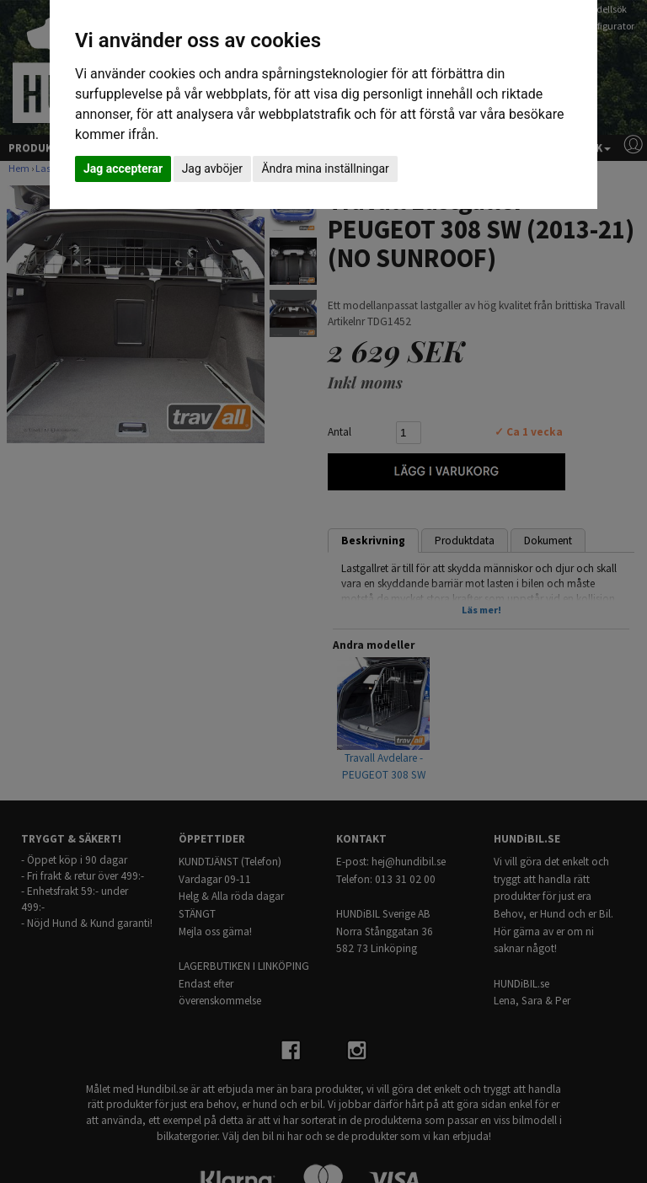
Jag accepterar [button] (123, 168)
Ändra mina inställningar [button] (324, 168)
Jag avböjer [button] (212, 168)
